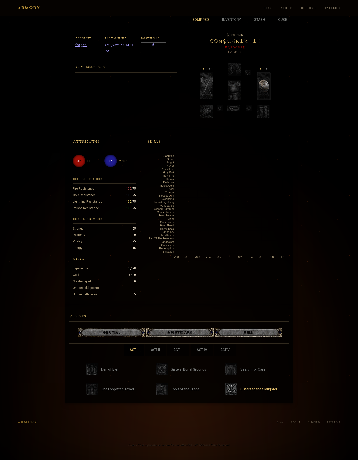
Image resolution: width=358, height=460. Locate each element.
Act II (155, 350)
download (153, 44)
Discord (308, 8)
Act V (225, 350)
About (286, 8)
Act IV (202, 350)
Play (267, 8)
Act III (178, 350)
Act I (134, 350)
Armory (29, 7)
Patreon (332, 8)
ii (210, 69)
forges (81, 45)
